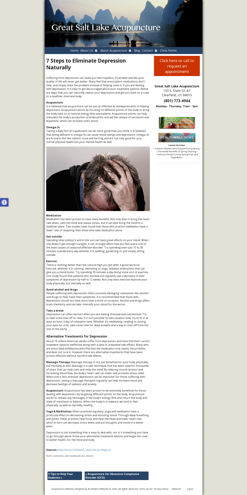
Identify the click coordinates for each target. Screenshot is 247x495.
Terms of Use (146, 488)
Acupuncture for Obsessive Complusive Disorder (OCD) (112, 475)
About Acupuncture (113, 50)
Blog (137, 50)
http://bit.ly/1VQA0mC (71, 450)
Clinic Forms (168, 50)
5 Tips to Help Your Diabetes (60, 475)
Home (74, 50)
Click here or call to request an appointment (177, 66)
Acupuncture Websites (62, 488)
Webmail (176, 488)
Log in (190, 488)
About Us (86, 50)
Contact (147, 50)
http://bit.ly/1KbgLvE (98, 450)
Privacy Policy (161, 488)
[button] (4, 202)
